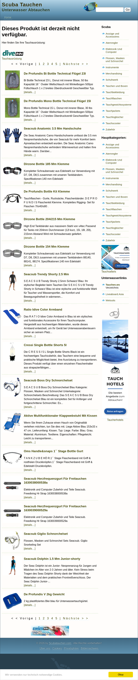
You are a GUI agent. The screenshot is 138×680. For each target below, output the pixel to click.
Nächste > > (76, 64)
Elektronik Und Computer (114, 50)
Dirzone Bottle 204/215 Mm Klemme (49, 219)
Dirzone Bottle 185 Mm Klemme (46, 164)
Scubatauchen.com (60, 643)
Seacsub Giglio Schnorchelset (46, 533)
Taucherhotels (115, 418)
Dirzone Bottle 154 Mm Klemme (46, 246)
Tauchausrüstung (13, 57)
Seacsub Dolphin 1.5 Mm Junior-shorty (52, 558)
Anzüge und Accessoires (112, 35)
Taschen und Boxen (117, 86)
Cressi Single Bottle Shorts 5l (45, 345)
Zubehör (110, 129)
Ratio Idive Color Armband (43, 309)
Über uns (45, 648)
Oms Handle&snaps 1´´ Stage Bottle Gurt (53, 451)
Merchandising (114, 73)
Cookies (57, 648)
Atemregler (112, 42)
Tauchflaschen (114, 98)
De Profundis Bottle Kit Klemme (47, 191)
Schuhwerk (112, 79)
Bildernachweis (89, 648)
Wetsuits (110, 300)
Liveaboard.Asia (115, 294)
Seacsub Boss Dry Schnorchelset (48, 380)
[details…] (29, 92)
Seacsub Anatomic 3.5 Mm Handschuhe (52, 128)
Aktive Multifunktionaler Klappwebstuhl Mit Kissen (60, 415)
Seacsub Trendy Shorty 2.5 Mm (46, 274)
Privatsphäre (71, 648)
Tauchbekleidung (115, 92)
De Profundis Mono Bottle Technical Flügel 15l (57, 101)
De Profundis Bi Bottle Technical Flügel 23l (55, 73)
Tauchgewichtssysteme (118, 104)
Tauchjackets (113, 110)
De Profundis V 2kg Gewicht (44, 594)
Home (7, 17)
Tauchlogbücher (114, 117)
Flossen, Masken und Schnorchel (115, 59)
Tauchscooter (113, 123)
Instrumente (112, 67)
